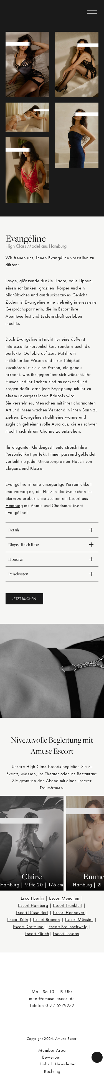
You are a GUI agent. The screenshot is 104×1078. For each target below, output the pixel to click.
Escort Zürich (37, 933)
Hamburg (14, 505)
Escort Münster (79, 919)
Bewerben (52, 1057)
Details (52, 530)
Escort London (66, 933)
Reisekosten (52, 574)
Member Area (52, 1050)
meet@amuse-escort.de (52, 998)
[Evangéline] (27, 64)
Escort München (64, 898)
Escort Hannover (69, 912)
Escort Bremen (46, 919)
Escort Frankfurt (67, 905)
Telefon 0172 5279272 (52, 1005)
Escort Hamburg (33, 905)
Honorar (52, 559)
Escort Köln (17, 919)
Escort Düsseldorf (32, 912)
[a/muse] (25, 11)
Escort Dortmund (28, 926)
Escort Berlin (32, 898)
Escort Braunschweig (68, 926)
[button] (24, 598)
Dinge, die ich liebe (52, 544)
